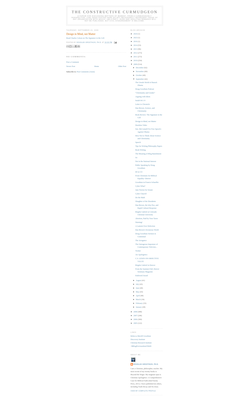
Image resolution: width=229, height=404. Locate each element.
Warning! (138, 222)
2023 (135, 37)
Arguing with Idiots (142, 96)
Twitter (138, 251)
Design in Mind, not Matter (145, 121)
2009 (135, 64)
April (138, 295)
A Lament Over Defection (145, 226)
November (140, 71)
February (139, 303)
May (138, 292)
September (140, 79)
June (138, 288)
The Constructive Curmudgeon (115, 12)
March (138, 299)
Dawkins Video (141, 125)
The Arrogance (141, 240)
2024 (135, 34)
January (139, 307)
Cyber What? (140, 186)
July (137, 284)
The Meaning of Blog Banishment (148, 154)
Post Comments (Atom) (86, 72)
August (139, 280)
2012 (135, 53)
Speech (138, 142)
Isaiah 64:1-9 (140, 100)
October (139, 75)
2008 (135, 312)
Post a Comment (72, 62)
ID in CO (138, 172)
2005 (135, 323)
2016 (135, 41)
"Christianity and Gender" (145, 93)
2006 (135, 319)
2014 (135, 45)
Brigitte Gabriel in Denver (145, 265)
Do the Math (140, 197)
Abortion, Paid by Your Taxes (146, 218)
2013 (135, 49)
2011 (135, 56)
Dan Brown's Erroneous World (147, 230)
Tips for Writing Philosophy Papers (148, 146)
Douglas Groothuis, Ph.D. (146, 364)
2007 (135, 315)
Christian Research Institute (141, 343)
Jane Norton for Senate (144, 190)
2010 (135, 60)
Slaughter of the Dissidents (145, 201)
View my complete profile (143, 391)
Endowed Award (141, 275)
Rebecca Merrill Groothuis (141, 336)
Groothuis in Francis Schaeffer (147, 182)
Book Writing (140, 150)
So (136, 157)
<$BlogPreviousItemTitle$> (141, 346)
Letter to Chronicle (142, 104)
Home (96, 66)
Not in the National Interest (145, 161)
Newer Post (70, 66)
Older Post (122, 66)
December (140, 67)
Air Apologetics (141, 254)
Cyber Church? (141, 194)
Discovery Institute (138, 339)
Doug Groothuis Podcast (144, 89)
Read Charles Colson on (85, 38)
